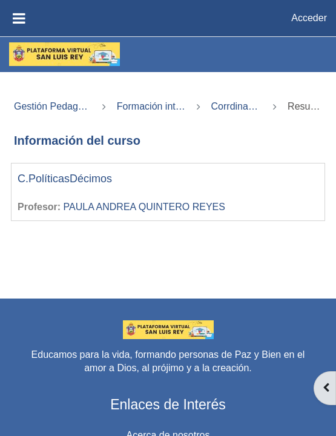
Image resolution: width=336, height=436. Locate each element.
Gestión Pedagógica (52, 106)
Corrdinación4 (237, 106)
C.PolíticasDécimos (65, 179)
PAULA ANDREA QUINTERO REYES (144, 207)
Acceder (309, 18)
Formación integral (151, 106)
